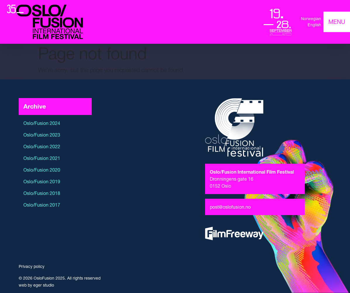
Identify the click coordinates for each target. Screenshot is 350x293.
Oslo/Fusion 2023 (41, 135)
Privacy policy (31, 266)
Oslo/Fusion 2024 (41, 123)
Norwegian (311, 18)
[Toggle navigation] (336, 22)
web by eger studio (36, 285)
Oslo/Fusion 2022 (41, 146)
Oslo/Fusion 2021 (41, 158)
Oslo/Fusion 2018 (41, 193)
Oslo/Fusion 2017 (41, 205)
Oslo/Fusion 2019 (41, 181)
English (314, 24)
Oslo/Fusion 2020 (41, 170)
